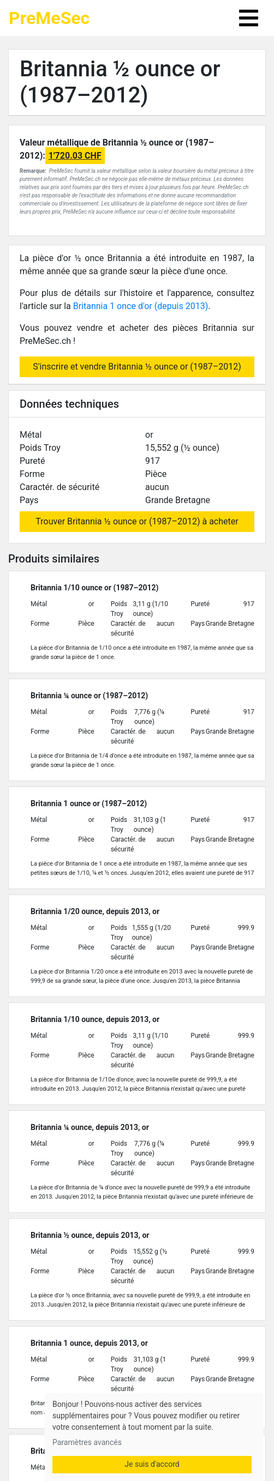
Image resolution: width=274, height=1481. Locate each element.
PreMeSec (49, 18)
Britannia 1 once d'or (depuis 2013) (141, 306)
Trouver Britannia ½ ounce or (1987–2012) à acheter (136, 521)
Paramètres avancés (87, 1442)
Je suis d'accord (151, 1464)
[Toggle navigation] (248, 18)
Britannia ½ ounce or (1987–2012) (120, 82)
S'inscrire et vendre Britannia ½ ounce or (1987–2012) (137, 366)
